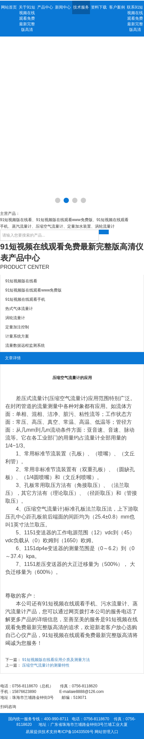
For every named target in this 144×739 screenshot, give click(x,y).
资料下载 (99, 7)
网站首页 (9, 7)
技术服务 (81, 7)
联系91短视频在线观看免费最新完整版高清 (135, 18)
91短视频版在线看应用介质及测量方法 (56, 659)
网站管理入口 (106, 731)
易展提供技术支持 (41, 731)
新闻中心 (63, 7)
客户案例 (117, 7)
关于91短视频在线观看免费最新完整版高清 (27, 18)
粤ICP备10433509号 (75, 731)
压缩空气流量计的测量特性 (46, 665)
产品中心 (45, 7)
